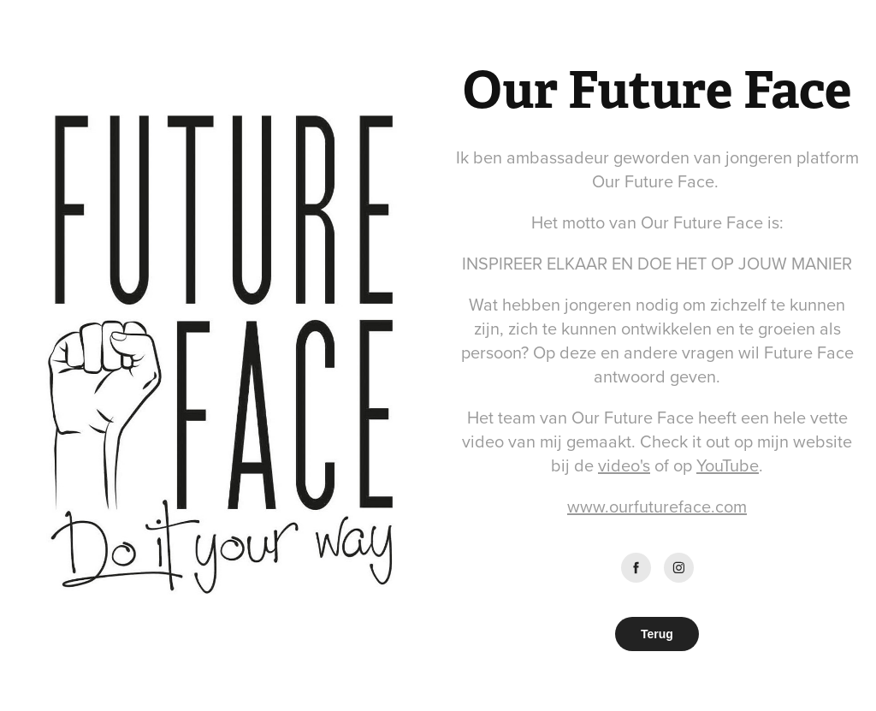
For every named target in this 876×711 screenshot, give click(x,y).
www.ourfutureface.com (657, 506)
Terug (657, 634)
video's (624, 465)
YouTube (727, 465)
